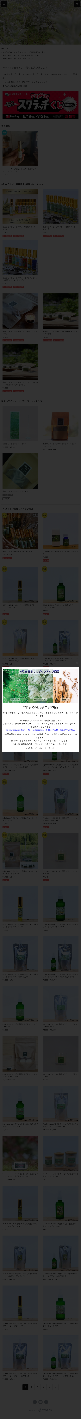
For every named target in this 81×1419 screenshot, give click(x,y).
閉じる (77, 663)
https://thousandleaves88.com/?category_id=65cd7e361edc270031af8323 (40, 730)
